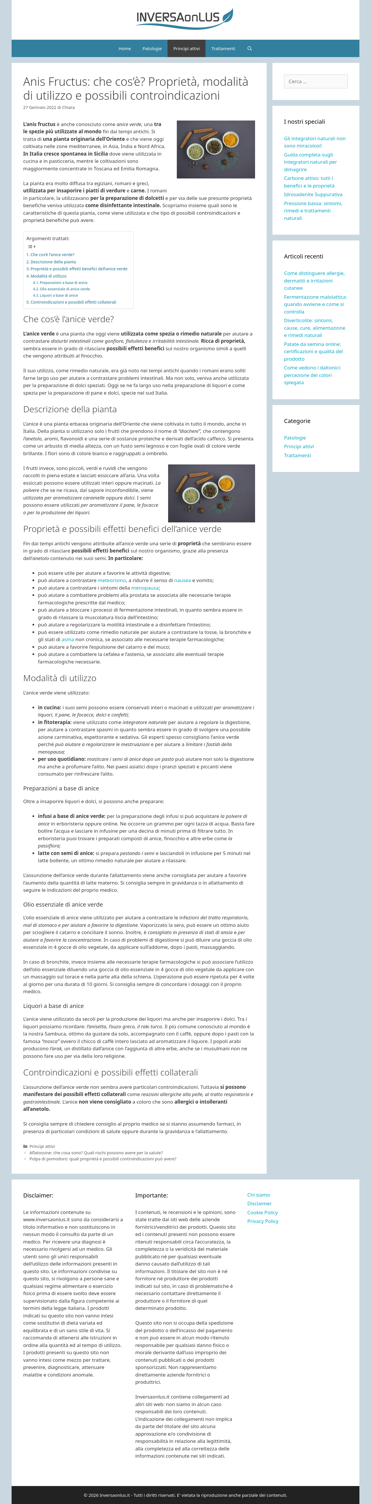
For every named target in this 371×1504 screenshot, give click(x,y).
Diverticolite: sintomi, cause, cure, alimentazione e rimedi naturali (314, 327)
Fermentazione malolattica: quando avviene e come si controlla (315, 304)
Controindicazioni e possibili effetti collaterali (73, 302)
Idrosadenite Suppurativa (313, 194)
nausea (182, 580)
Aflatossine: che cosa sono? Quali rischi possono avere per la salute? (96, 1152)
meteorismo (111, 580)
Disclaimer (259, 1203)
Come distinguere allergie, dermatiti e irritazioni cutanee (314, 280)
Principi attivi (186, 48)
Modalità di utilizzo (48, 276)
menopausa (145, 587)
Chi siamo (258, 1194)
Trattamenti (223, 48)
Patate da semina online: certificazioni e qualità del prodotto (313, 351)
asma (67, 639)
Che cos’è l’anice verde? (52, 254)
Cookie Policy (262, 1212)
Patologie (152, 48)
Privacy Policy (262, 1221)
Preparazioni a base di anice (64, 282)
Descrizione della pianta (53, 262)
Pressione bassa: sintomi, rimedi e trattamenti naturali (313, 210)
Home (125, 48)
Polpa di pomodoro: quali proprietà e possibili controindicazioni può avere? (103, 1159)
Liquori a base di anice (59, 295)
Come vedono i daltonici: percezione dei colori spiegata (312, 375)
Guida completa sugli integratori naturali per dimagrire (310, 162)
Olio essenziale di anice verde (65, 289)
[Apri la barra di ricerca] (249, 48)
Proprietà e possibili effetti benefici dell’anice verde (78, 268)
